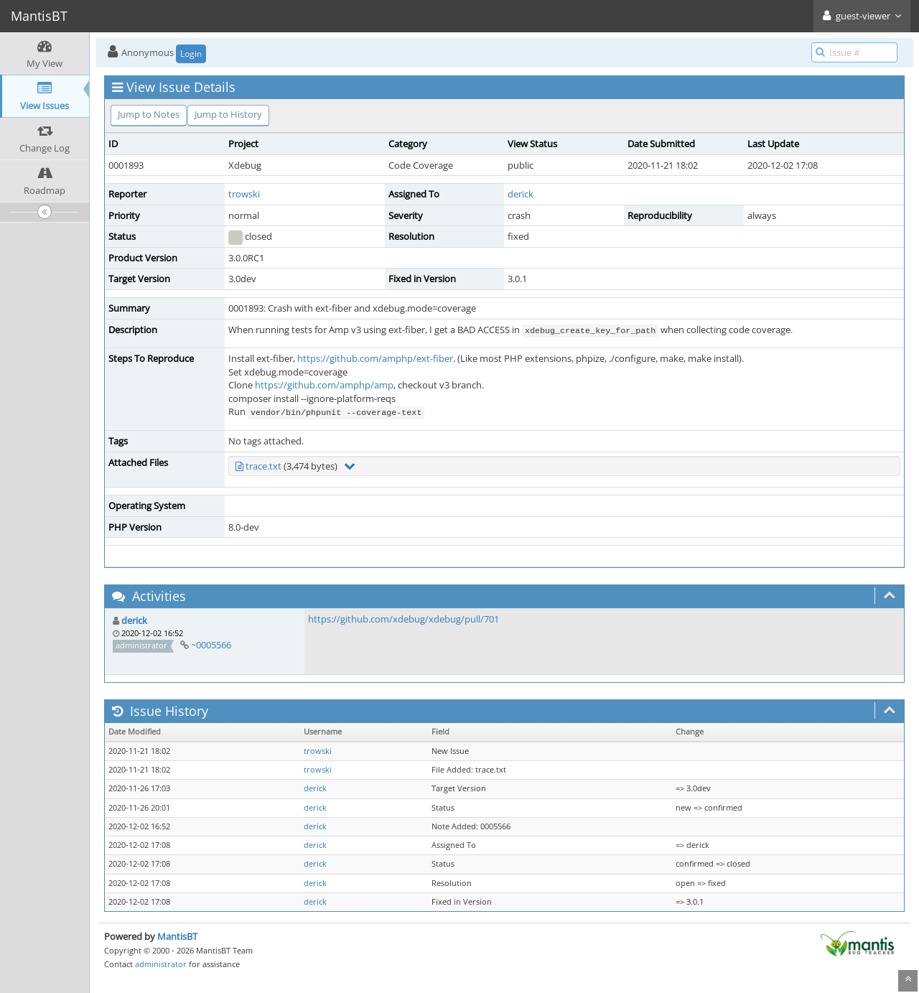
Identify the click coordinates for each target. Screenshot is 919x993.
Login (191, 53)
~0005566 (211, 644)
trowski (244, 193)
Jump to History (228, 114)
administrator (161, 964)
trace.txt (263, 466)
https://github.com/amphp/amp (324, 384)
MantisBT (177, 936)
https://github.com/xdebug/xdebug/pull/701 (403, 618)
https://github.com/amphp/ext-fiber (375, 358)
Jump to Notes (148, 114)
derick (520, 193)
